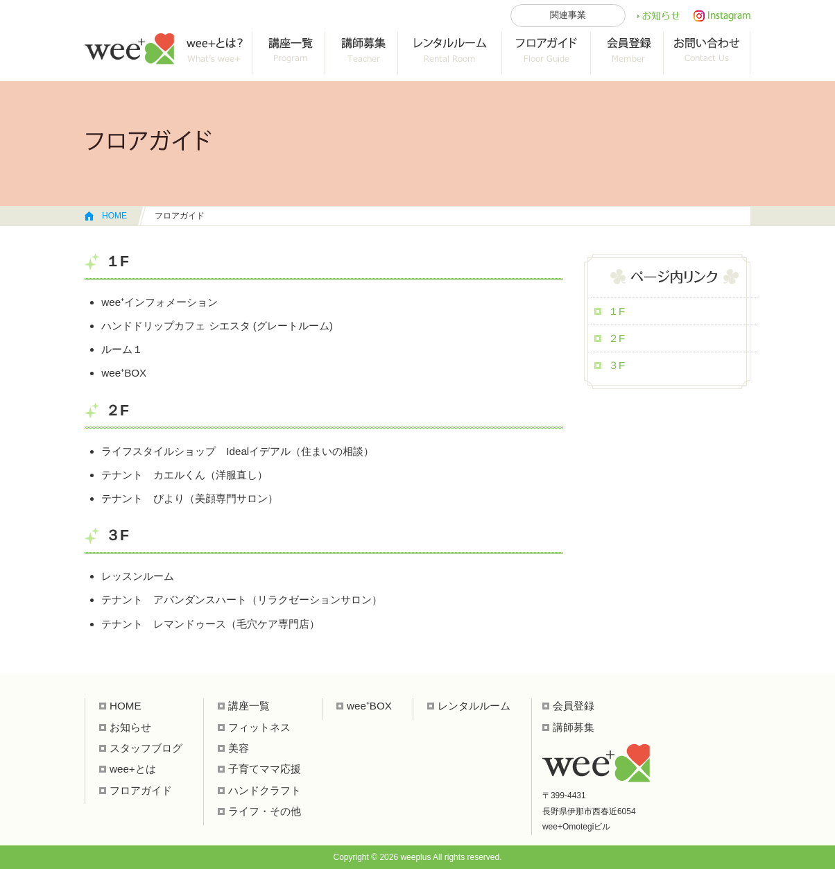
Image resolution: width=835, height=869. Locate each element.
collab (361, 53)
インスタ (722, 15)
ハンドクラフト (264, 790)
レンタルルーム (450, 53)
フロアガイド (546, 53)
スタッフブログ (146, 748)
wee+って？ (213, 53)
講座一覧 (288, 53)
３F (616, 365)
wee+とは (133, 769)
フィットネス (259, 727)
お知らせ (658, 15)
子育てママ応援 (264, 769)
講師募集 (573, 727)
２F (616, 338)
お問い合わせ (707, 53)
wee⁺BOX (369, 706)
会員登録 (627, 53)
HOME (114, 216)
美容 (238, 748)
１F (616, 311)
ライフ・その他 (264, 811)
